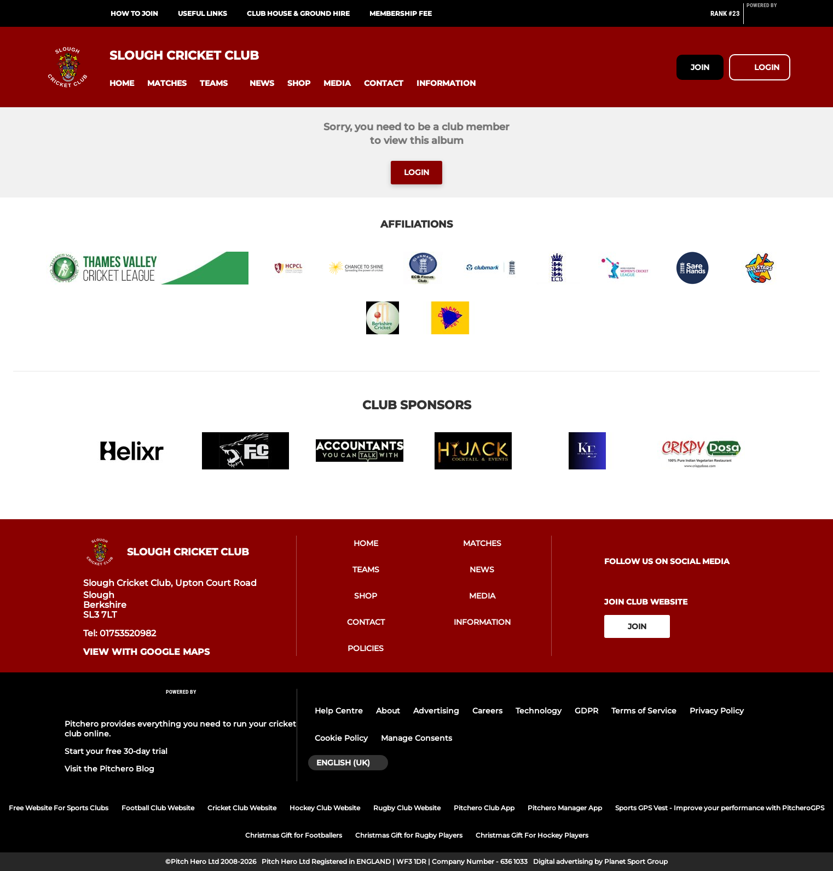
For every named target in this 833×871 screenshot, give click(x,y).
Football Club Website (158, 808)
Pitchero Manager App (565, 808)
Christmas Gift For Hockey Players (532, 835)
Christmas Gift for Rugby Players (408, 835)
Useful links (202, 13)
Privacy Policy (717, 711)
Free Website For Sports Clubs (58, 808)
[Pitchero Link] (768, 18)
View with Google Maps (146, 652)
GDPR (586, 711)
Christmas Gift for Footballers (293, 835)
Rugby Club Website (407, 808)
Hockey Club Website (325, 808)
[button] (122, 83)
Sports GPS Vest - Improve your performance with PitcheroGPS (719, 808)
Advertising (436, 711)
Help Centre (339, 711)
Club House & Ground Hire (298, 13)
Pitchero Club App (484, 808)
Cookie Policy (341, 738)
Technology (539, 711)
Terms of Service (643, 711)
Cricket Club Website (241, 808)
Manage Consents (416, 738)
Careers (487, 711)
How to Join (134, 13)
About (388, 711)
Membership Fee (400, 13)
